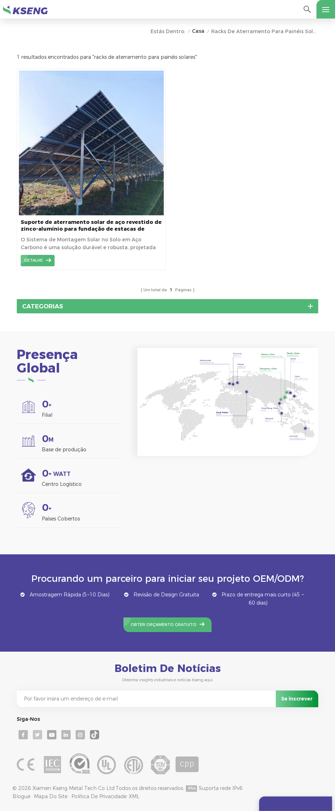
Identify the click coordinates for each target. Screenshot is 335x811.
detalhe (33, 260)
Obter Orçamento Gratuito (164, 624)
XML (134, 796)
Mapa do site (50, 796)
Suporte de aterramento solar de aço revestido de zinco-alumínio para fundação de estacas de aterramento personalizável (91, 225)
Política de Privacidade (99, 796)
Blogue (21, 796)
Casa (198, 31)
